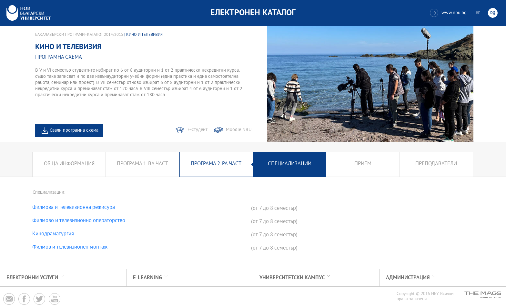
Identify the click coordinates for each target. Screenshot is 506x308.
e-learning (147, 277)
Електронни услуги (32, 277)
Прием (362, 164)
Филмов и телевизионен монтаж (69, 247)
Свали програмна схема (74, 131)
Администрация (408, 277)
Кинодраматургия (53, 234)
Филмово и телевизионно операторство (78, 221)
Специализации (289, 164)
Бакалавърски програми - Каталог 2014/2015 (79, 34)
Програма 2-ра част (216, 164)
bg (492, 13)
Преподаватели (436, 164)
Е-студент (197, 130)
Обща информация (69, 164)
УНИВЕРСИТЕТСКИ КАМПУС (292, 277)
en (478, 13)
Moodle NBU (238, 130)
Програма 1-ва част (142, 164)
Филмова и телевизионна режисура (73, 207)
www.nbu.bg (448, 13)
